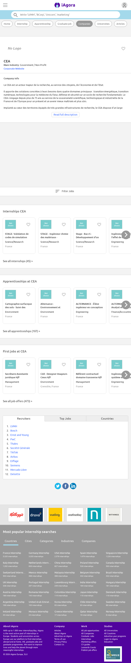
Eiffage (14, 461)
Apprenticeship (43, 23)
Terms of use (60, 639)
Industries (67, 541)
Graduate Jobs (87, 636)
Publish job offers (89, 650)
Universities (103, 23)
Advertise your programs (115, 636)
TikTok (14, 452)
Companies (84, 23)
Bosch (13, 430)
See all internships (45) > (18, 261)
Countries (11, 541)
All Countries (110, 633)
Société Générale (20, 448)
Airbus (14, 456)
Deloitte (15, 474)
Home (7, 23)
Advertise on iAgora (63, 636)
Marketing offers (88, 642)
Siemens (15, 465)
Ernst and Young (19, 435)
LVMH (13, 426)
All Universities (111, 630)
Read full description (65, 114)
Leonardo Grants (88, 647)
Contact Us (59, 644)
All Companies (87, 633)
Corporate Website (14, 68)
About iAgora (60, 633)
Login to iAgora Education (111, 640)
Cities (28, 541)
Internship (22, 23)
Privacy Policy (60, 642)
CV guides (85, 644)
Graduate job (65, 23)
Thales (14, 443)
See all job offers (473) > (17, 401)
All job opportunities (90, 630)
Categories (46, 541)
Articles (120, 23)
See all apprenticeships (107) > (21, 331)
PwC (13, 439)
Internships (86, 639)
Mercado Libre (18, 469)
